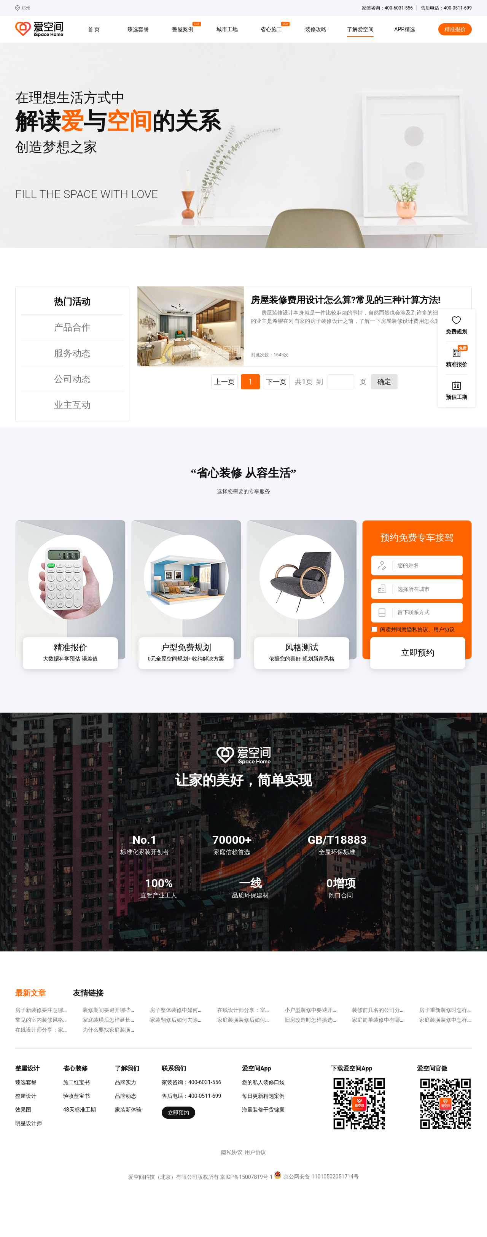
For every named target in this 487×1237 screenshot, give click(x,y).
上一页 (224, 382)
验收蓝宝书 (76, 1096)
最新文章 (30, 993)
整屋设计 (26, 1096)
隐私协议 (417, 629)
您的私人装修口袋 (263, 1082)
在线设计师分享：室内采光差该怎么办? (263, 1010)
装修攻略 (315, 29)
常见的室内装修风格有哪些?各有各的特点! (65, 1020)
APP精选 (404, 29)
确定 (384, 382)
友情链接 (88, 993)
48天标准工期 (79, 1110)
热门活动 (72, 301)
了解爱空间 (360, 29)
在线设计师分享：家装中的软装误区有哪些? (67, 1030)
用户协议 (444, 629)
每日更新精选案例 (263, 1096)
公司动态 (72, 379)
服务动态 (72, 353)
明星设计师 (28, 1123)
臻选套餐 (138, 29)
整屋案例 (184, 28)
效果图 (23, 1110)
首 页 (94, 29)
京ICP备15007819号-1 (246, 1177)
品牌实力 (125, 1082)
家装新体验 (128, 1110)
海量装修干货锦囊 (263, 1110)
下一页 (276, 382)
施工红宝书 (76, 1082)
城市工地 (227, 29)
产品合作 (72, 327)
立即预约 (417, 652)
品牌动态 (125, 1096)
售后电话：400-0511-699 (191, 1096)
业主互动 (72, 405)
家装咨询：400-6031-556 (191, 1082)
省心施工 (272, 28)
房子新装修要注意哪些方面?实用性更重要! (65, 1010)
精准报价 (455, 29)
